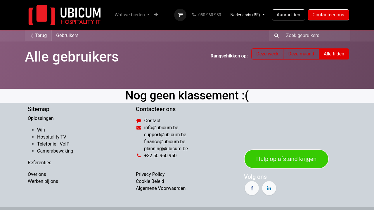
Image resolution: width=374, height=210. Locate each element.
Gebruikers (67, 35)
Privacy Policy (150, 174)
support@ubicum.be (165, 134)
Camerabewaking (55, 151)
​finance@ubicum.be (164, 141)
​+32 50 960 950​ (160, 155)
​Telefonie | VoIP (53, 144)
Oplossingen (41, 118)
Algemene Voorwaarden (161, 188)
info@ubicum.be (161, 127)
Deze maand (301, 54)
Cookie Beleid (150, 181)
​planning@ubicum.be (166, 148)
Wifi (41, 130)
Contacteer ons (328, 15)
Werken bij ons (43, 181)
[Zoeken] (274, 35)
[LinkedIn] (269, 188)
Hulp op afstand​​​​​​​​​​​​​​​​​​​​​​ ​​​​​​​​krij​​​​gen (286, 158)
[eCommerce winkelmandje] (180, 15)
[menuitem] (132, 15)
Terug (38, 35)
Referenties (39, 162)
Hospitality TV (51, 137)
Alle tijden (334, 54)
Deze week (267, 54)
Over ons (37, 174)
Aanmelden (288, 15)
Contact (152, 120)
